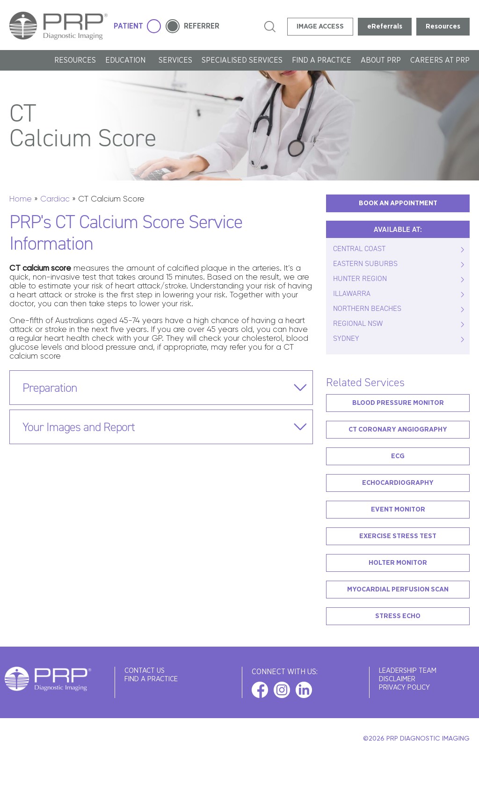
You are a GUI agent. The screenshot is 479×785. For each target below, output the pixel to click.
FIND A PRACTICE (321, 60)
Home (20, 198)
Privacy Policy (404, 687)
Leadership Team (407, 670)
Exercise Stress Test (397, 536)
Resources (443, 26)
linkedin (304, 690)
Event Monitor (398, 509)
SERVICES (175, 60)
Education (127, 60)
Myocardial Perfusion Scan (398, 589)
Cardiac (55, 198)
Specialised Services (242, 60)
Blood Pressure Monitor (398, 402)
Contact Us (144, 670)
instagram (282, 690)
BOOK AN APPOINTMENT (398, 203)
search (270, 26)
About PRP (381, 60)
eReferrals (384, 26)
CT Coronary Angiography (397, 429)
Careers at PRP (440, 60)
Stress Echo (398, 615)
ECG (398, 456)
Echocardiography (398, 482)
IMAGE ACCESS (320, 26)
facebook (260, 690)
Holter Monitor (398, 562)
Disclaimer (397, 679)
